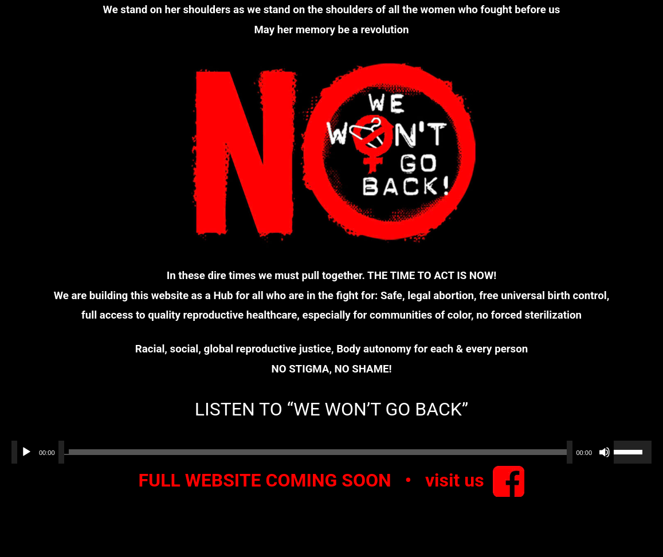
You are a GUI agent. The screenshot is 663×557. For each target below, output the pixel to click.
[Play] (26, 452)
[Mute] (604, 452)
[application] (331, 452)
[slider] (315, 452)
